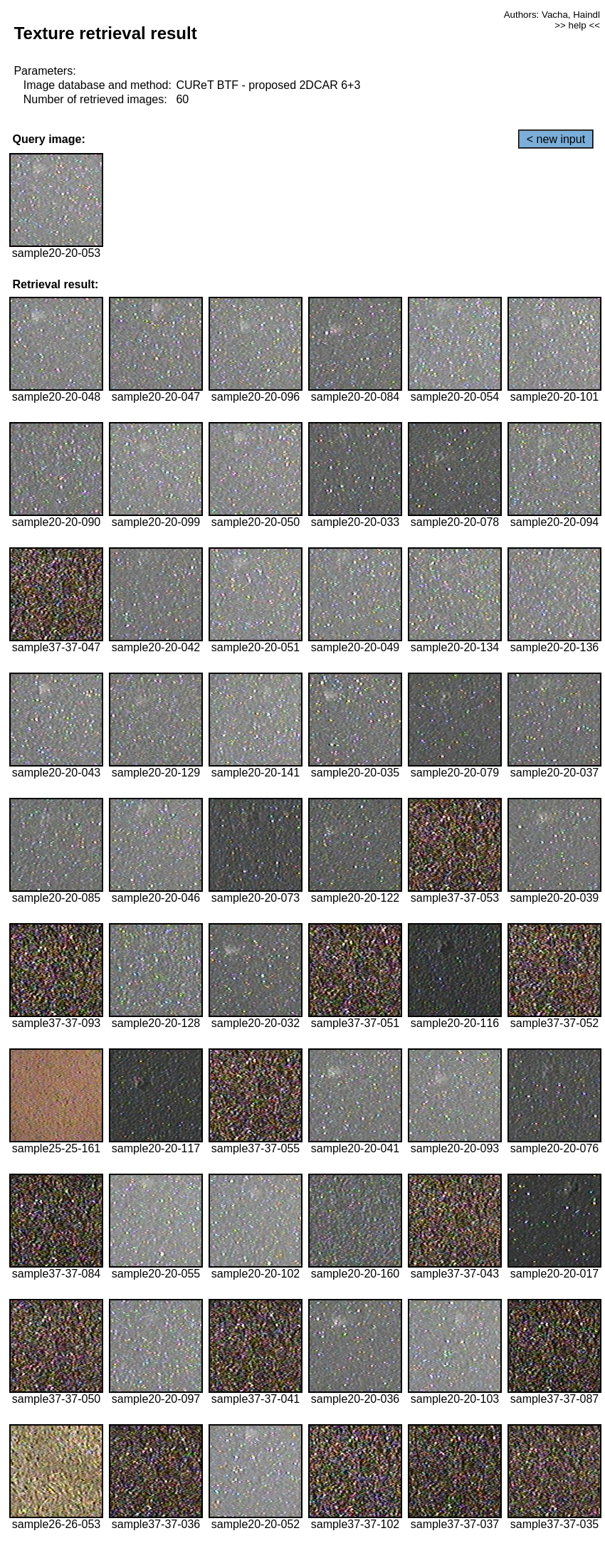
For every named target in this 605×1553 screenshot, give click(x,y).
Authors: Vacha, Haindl (552, 14)
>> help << (577, 25)
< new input (556, 139)
